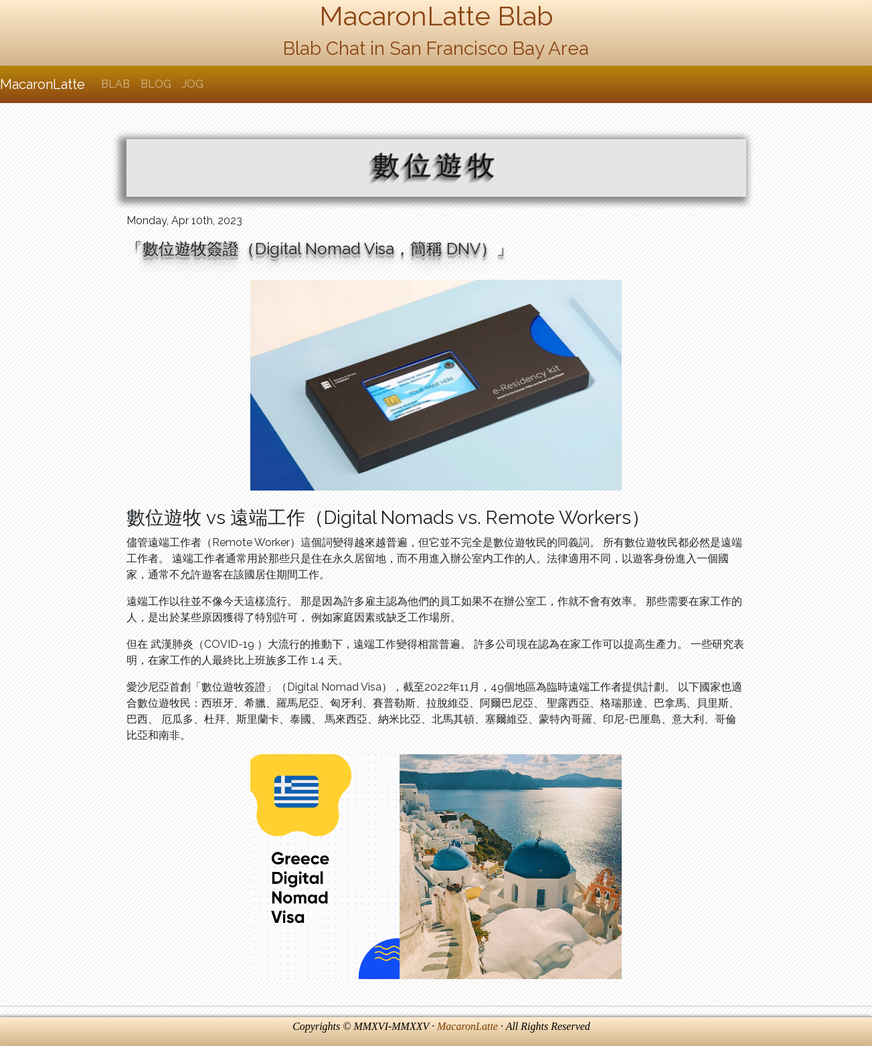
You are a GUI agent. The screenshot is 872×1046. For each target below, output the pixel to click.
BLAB (115, 84)
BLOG (156, 84)
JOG (192, 84)
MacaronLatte (42, 84)
